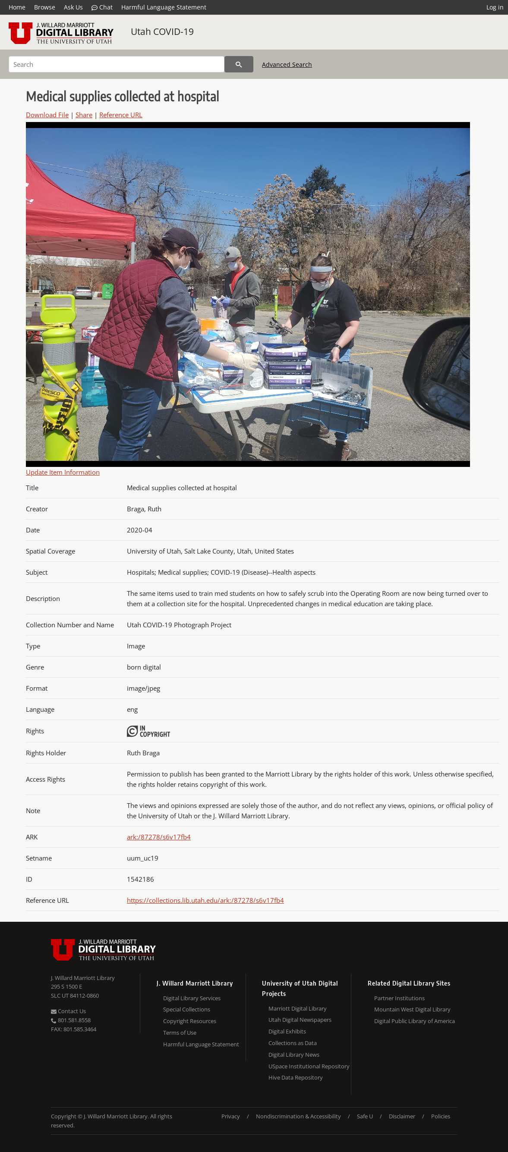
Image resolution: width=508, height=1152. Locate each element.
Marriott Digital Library (297, 1008)
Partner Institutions (399, 998)
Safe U (365, 1116)
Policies (440, 1116)
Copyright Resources (189, 1021)
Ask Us (73, 7)
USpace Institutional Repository (309, 1066)
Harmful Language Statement (163, 7)
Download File (47, 114)
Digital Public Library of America (414, 1021)
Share (84, 114)
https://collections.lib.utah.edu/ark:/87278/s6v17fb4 (205, 900)
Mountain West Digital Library (412, 1009)
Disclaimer (402, 1116)
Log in (495, 7)
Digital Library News (293, 1054)
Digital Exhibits (287, 1031)
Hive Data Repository (295, 1077)
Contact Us (68, 1011)
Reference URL (120, 114)
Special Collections (186, 1009)
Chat (102, 7)
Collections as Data (292, 1043)
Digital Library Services (192, 998)
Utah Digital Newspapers (299, 1020)
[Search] (116, 64)
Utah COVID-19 (162, 31)
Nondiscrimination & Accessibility (298, 1116)
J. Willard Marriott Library (83, 978)
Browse (44, 7)
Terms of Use (179, 1032)
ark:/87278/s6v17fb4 (159, 837)
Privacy (230, 1116)
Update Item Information (63, 472)
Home (17, 7)
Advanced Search (287, 64)
